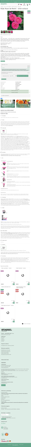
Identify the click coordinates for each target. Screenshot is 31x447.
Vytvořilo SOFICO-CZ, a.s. (15, 445)
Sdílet (1, 98)
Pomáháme (3, 339)
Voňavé (2, 291)
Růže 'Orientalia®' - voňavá (21, 268)
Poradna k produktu (15, 92)
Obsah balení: (13, 281)
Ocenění (2, 338)
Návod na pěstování (15, 90)
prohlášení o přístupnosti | (15, 444)
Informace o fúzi (3, 401)
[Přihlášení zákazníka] (24, 4)
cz (21, 4)
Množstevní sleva (29, 11)
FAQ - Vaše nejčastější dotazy (5, 400)
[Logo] (4, 4)
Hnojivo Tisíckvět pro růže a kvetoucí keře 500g (21, 287)
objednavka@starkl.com (4, 367)
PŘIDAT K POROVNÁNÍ (5, 95)
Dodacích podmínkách (25, 70)
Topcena (16, 289)
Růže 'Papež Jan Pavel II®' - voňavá (7, 305)
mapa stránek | (9, 444)
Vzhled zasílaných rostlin (5, 353)
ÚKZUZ (2, 395)
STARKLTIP (2, 293)
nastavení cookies (21, 444)
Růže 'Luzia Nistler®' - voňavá (6, 268)
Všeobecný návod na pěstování (5, 351)
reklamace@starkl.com (4, 374)
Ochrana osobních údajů (4, 394)
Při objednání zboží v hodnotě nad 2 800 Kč (7, 345)
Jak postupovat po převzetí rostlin (6, 354)
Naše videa (2, 337)
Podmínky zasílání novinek (5, 396)
